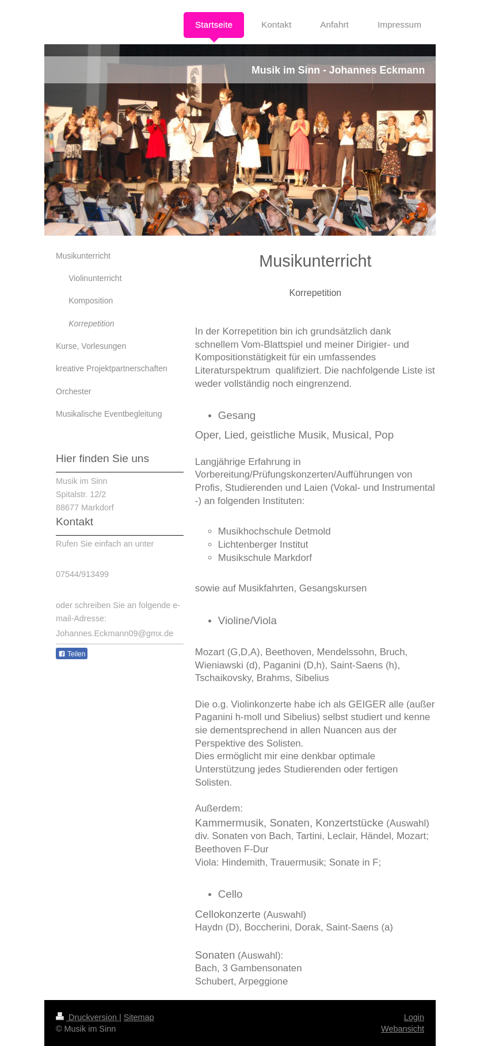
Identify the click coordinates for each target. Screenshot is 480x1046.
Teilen (71, 654)
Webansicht (402, 1028)
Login (414, 1017)
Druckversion (87, 1017)
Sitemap (139, 1017)
